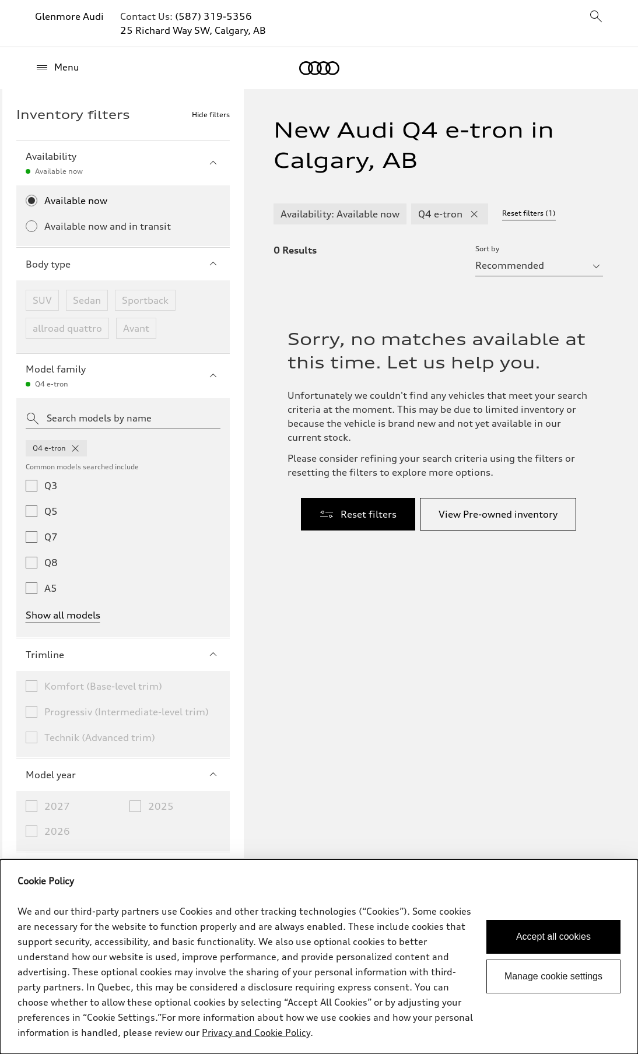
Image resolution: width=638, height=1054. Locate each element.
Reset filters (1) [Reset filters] (529, 213)
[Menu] (57, 67)
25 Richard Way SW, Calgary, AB (193, 30)
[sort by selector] (539, 265)
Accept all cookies (553, 936)
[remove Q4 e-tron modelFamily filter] (474, 214)
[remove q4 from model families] (75, 448)
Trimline (123, 655)
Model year (123, 775)
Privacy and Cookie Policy (256, 1032)
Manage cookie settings (553, 976)
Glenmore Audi (69, 16)
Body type (123, 264)
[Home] (319, 68)
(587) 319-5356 (213, 16)
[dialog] (319, 956)
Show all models (63, 615)
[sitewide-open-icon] (596, 17)
